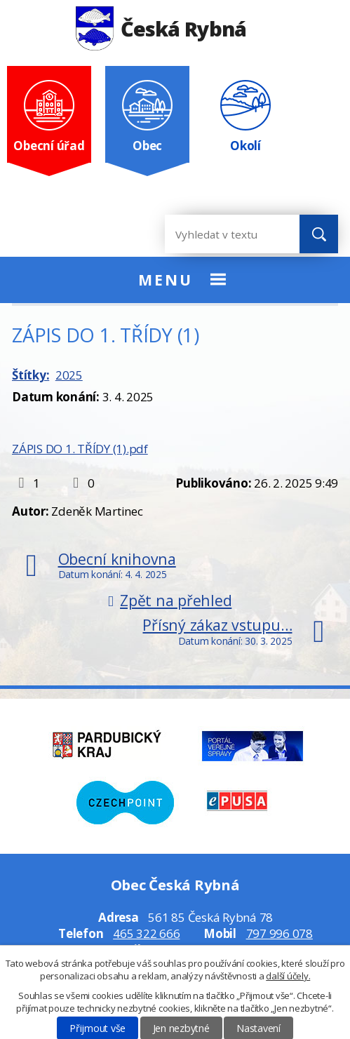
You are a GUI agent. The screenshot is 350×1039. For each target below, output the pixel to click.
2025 (69, 375)
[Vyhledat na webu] (221, 234)
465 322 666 (146, 933)
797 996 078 (279, 933)
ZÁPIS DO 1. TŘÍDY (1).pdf (80, 449)
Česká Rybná (161, 28)
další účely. (288, 976)
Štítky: (30, 375)
